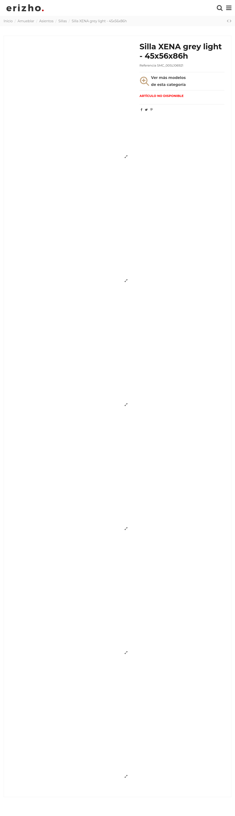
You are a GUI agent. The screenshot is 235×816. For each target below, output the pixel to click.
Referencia (148, 65)
